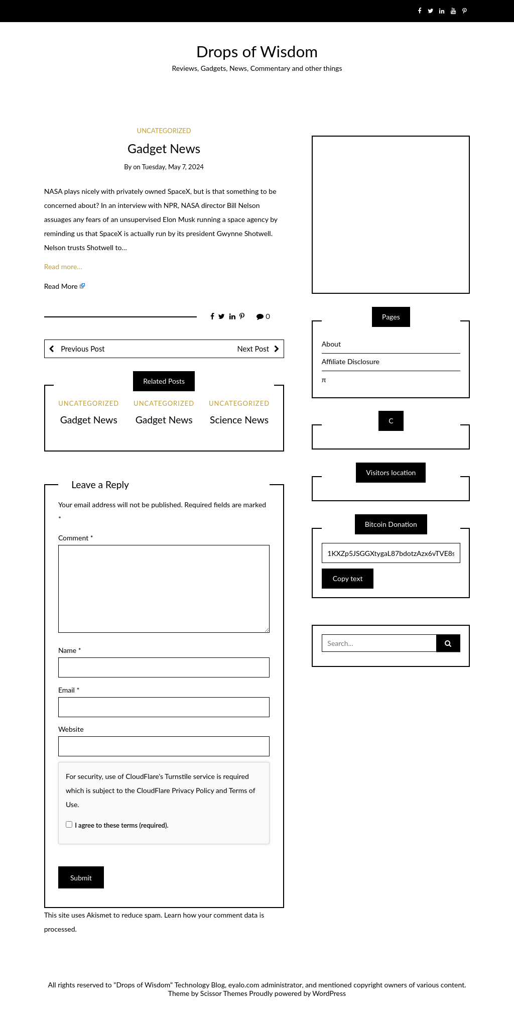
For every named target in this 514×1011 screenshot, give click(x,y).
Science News (239, 419)
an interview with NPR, (143, 205)
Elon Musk (179, 219)
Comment (75, 537)
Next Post (253, 348)
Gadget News (88, 419)
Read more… (63, 266)
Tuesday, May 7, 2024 (173, 167)
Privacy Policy (193, 790)
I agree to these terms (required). (117, 825)
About (331, 344)
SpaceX (179, 191)
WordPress (329, 993)
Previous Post (81, 348)
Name (69, 650)
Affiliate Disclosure (350, 361)
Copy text (348, 578)
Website (71, 729)
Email (69, 690)
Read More (61, 286)
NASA (53, 191)
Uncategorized (164, 131)
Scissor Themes (223, 993)
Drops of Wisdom (257, 51)
